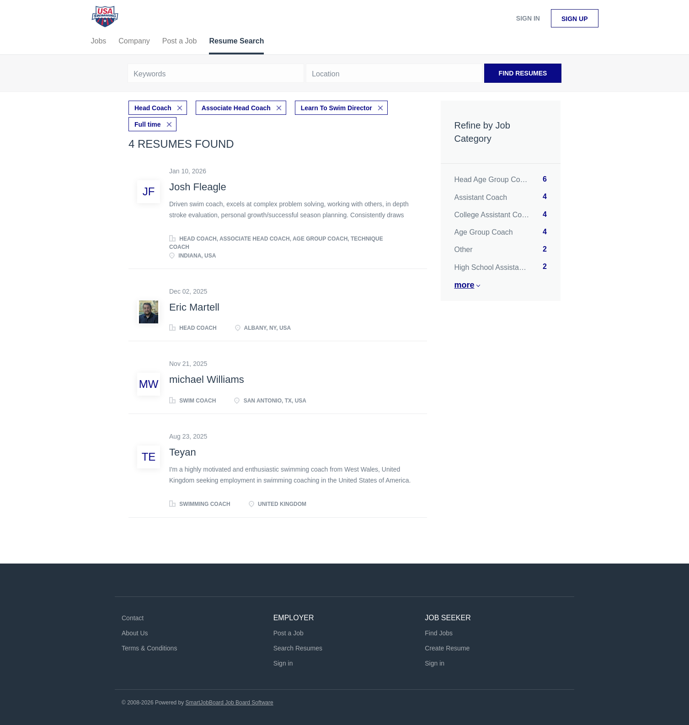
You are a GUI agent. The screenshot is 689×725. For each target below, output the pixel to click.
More (464, 285)
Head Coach (152, 108)
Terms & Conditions (149, 648)
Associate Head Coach (236, 108)
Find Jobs (439, 633)
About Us (135, 633)
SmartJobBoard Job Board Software (229, 702)
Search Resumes (297, 648)
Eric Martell (194, 307)
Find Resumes (523, 73)
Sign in (528, 18)
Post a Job (288, 633)
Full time (147, 124)
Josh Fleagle (197, 187)
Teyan (182, 452)
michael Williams (206, 379)
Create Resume (447, 648)
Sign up (574, 18)
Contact (133, 618)
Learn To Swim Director (336, 108)
